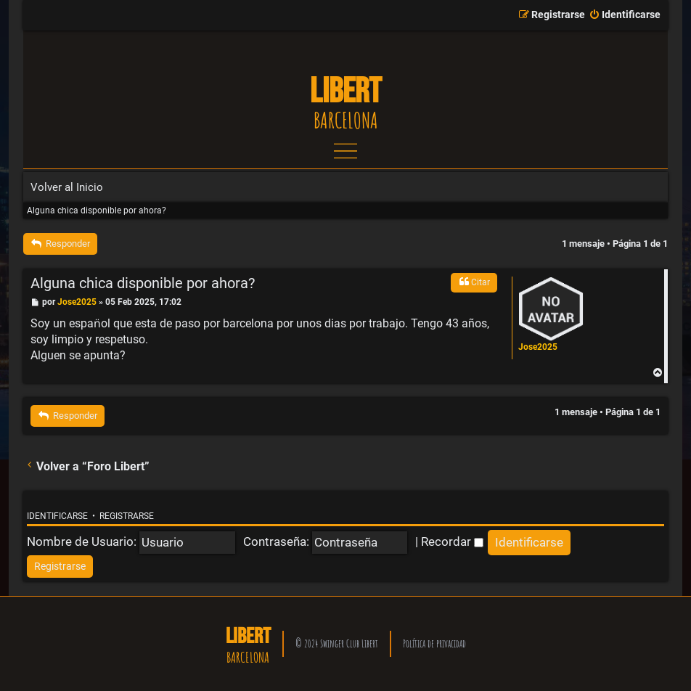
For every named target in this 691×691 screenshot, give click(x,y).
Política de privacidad (434, 643)
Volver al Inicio (66, 187)
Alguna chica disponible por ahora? (96, 210)
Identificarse (57, 516)
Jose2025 (537, 347)
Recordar (452, 541)
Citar (474, 281)
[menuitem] (625, 15)
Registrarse (126, 516)
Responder (60, 243)
